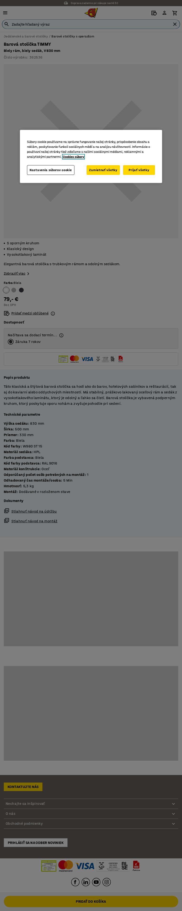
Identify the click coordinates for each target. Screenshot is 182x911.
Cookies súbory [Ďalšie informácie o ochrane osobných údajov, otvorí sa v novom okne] (73, 156)
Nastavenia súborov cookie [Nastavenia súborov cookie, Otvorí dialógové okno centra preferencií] (50, 171)
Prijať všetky (139, 169)
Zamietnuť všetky (102, 169)
